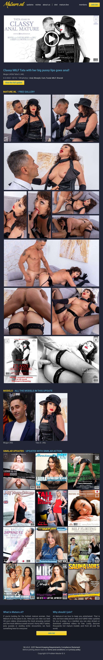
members (83, 5)
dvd (55, 5)
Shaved (60, 78)
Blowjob (37, 78)
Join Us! (94, 5)
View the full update (13, 83)
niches (38, 5)
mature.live (64, 5)
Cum (43, 78)
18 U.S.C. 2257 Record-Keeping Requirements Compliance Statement (51, 574)
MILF (54, 78)
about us (46, 5)
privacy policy (74, 576)
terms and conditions (56, 576)
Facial (48, 78)
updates (30, 5)
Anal (31, 78)
